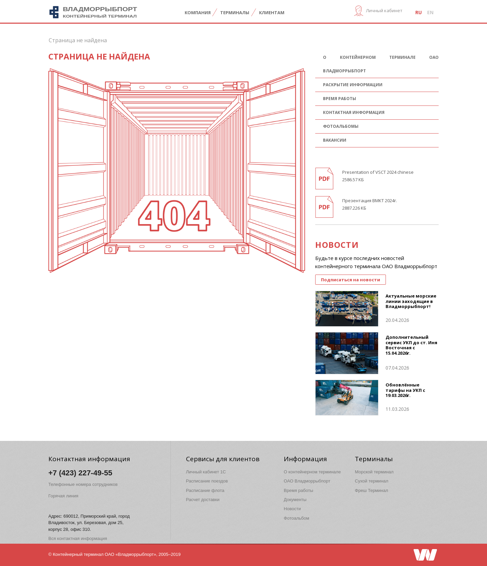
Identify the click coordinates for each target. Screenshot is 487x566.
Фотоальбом (296, 518)
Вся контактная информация (77, 538)
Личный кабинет (384, 10)
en (430, 12)
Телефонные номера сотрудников (83, 484)
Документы (295, 499)
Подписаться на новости (350, 280)
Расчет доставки (202, 499)
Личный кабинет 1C (206, 471)
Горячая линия (63, 495)
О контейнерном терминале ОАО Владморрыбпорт (381, 64)
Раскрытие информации (352, 85)
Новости (292, 508)
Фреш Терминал (371, 490)
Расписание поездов (207, 481)
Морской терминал (374, 471)
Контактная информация (354, 112)
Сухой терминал (371, 481)
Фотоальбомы (340, 126)
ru (418, 12)
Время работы (339, 98)
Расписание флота (205, 490)
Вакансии (334, 140)
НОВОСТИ (336, 244)
